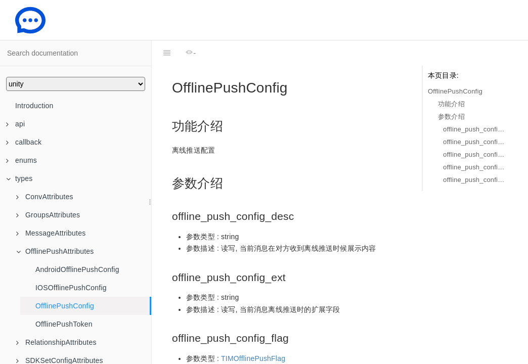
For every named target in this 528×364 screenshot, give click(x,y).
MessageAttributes (50, 233)
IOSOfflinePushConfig (71, 288)
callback (23, 142)
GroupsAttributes (48, 215)
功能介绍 (451, 104)
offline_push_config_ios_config (475, 167)
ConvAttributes (44, 197)
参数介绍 (451, 116)
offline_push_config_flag (475, 154)
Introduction (34, 106)
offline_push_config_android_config (475, 180)
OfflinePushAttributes (55, 251)
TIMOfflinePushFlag (253, 333)
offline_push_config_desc (475, 129)
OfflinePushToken (64, 324)
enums (21, 160)
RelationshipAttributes (56, 342)
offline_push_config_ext (475, 142)
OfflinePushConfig (64, 306)
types (19, 178)
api (15, 124)
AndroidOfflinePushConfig (77, 269)
